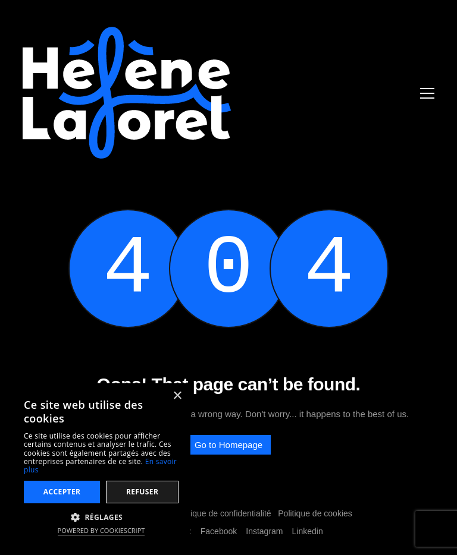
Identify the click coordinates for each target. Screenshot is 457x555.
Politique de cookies (315, 513)
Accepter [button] (62, 492)
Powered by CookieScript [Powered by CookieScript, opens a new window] (101, 530)
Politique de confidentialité (222, 513)
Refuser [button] (142, 492)
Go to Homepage (228, 445)
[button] (101, 517)
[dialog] (101, 463)
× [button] (177, 396)
